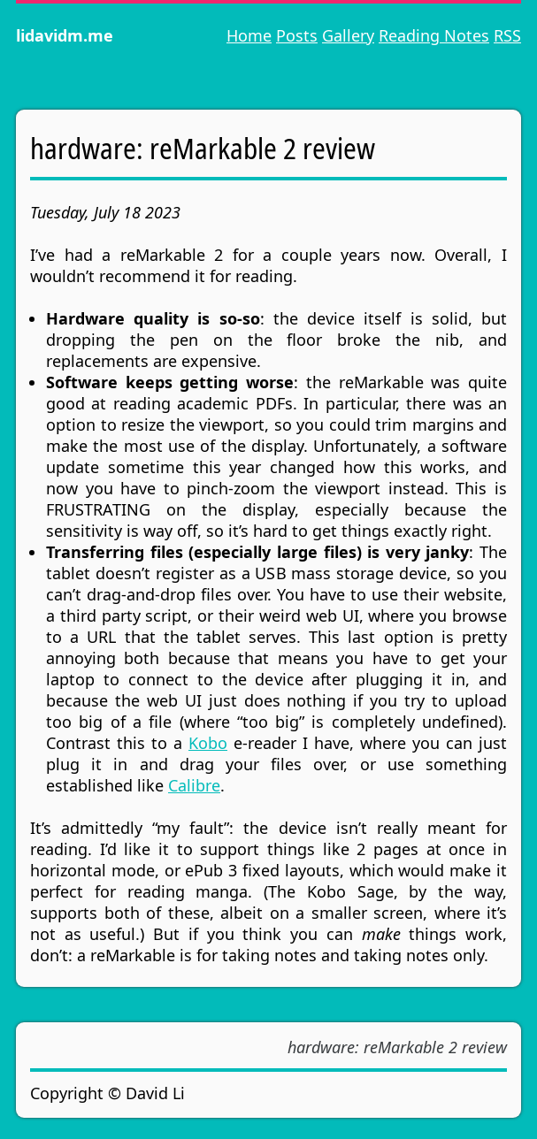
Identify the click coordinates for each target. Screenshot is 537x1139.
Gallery (348, 35)
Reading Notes (434, 35)
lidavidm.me (64, 35)
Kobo (207, 742)
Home (249, 35)
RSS (507, 35)
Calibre (194, 785)
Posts (297, 35)
